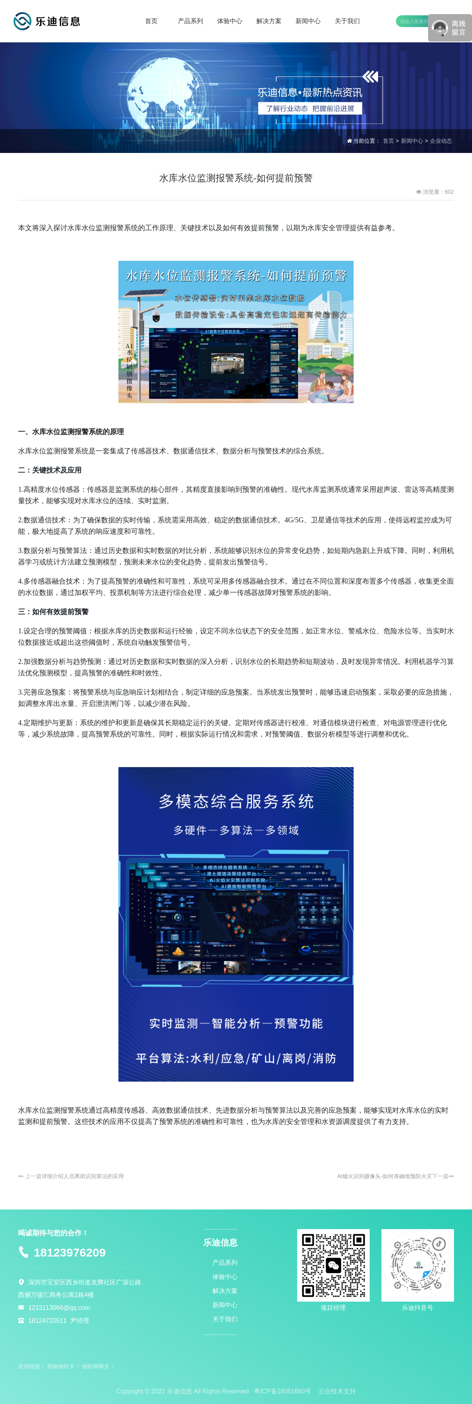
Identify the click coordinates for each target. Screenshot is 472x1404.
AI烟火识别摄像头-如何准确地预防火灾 (384, 1176)
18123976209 (70, 1252)
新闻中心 (412, 141)
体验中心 (225, 1276)
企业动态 (441, 141)
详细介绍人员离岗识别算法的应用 (83, 1176)
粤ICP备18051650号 (282, 1391)
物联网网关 (95, 1366)
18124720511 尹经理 (58, 1320)
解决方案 (225, 1291)
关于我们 (225, 1319)
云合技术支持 (337, 1391)
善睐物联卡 (60, 1366)
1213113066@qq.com (59, 1307)
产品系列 (225, 1262)
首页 (388, 141)
